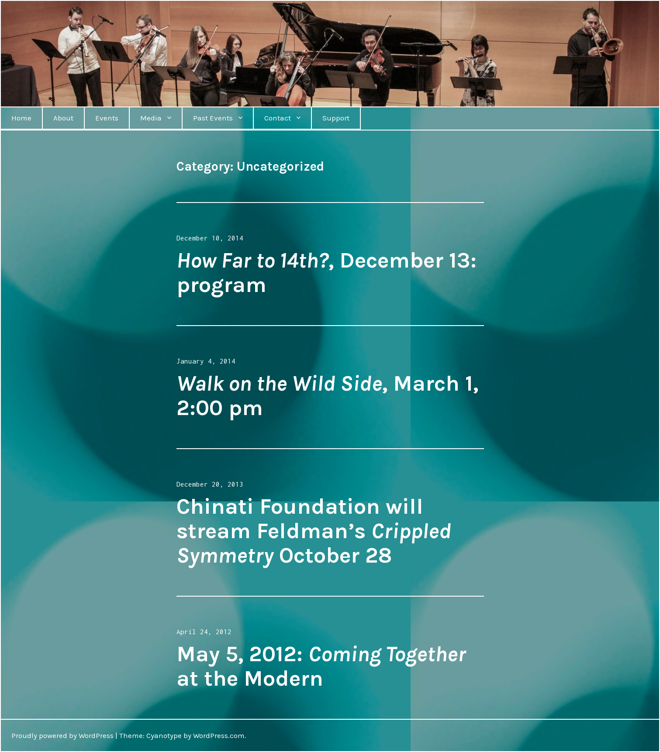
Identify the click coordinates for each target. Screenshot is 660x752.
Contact (277, 117)
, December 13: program (326, 272)
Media (151, 117)
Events (106, 117)
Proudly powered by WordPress (62, 735)
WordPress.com (219, 735)
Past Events (213, 117)
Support (335, 117)
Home (21, 117)
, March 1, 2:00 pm (327, 396)
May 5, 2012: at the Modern (321, 666)
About (63, 117)
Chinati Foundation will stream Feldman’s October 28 (313, 531)
